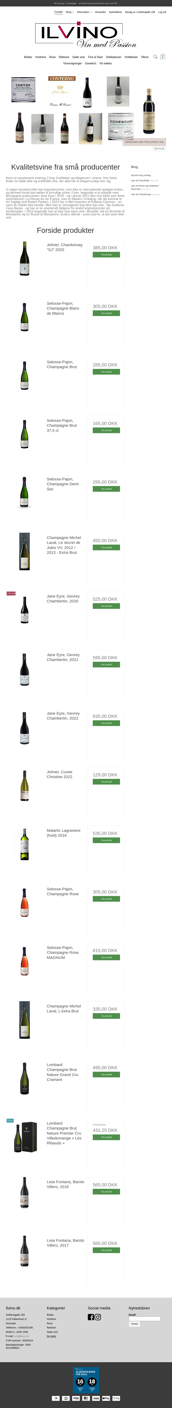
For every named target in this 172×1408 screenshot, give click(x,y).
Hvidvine (51, 1319)
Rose (50, 1323)
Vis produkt (106, 254)
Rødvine (51, 1327)
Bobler (50, 1314)
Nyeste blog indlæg (141, 175)
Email (132, 1314)
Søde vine (52, 1332)
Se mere (51, 1336)
